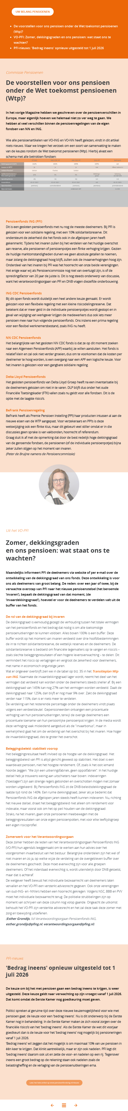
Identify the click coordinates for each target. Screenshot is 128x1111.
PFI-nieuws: (59, 48)
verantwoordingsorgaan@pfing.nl (68, 924)
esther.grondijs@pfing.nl (24, 924)
